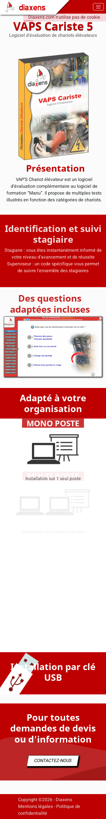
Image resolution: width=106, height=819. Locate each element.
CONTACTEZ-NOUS (53, 760)
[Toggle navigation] (98, 6)
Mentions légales (35, 806)
